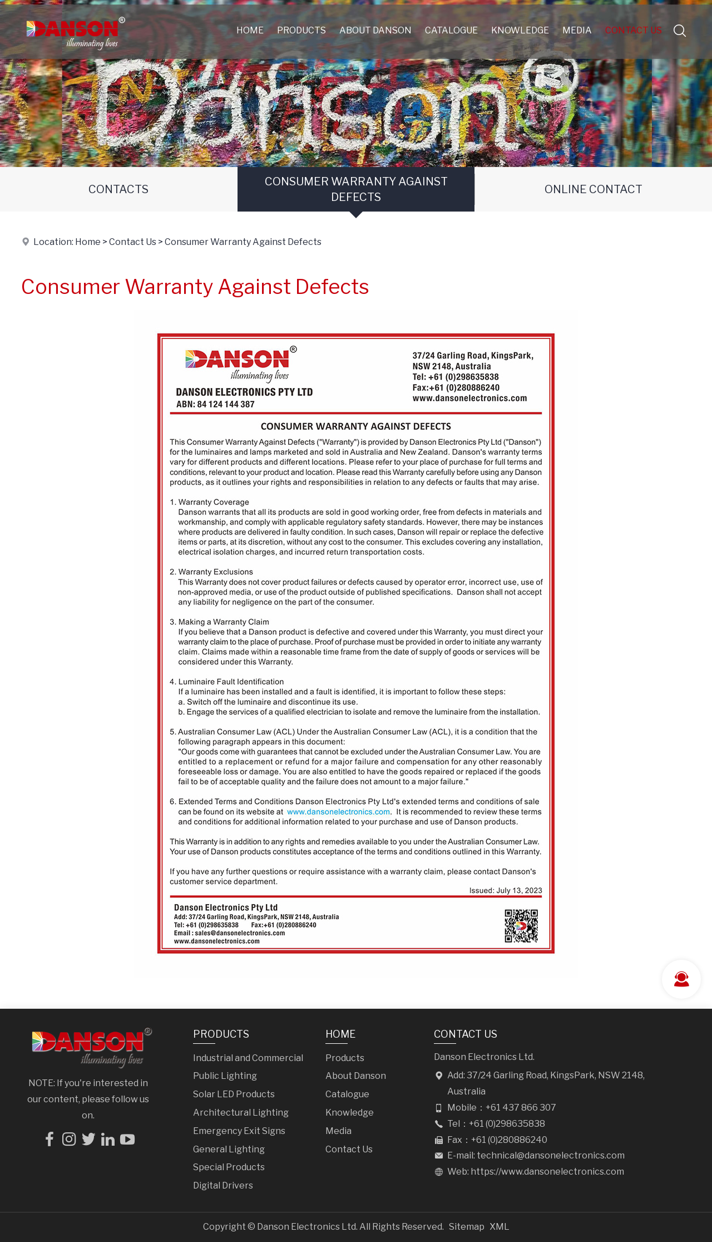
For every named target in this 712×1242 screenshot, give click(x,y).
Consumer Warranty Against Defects (356, 189)
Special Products (229, 1167)
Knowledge (520, 30)
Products (301, 30)
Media (577, 30)
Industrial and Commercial (248, 1058)
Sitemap (466, 1226)
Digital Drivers (223, 1185)
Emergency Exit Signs (239, 1131)
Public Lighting (225, 1076)
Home (250, 30)
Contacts (118, 189)
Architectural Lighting (241, 1112)
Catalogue (451, 30)
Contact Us (633, 30)
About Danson (375, 30)
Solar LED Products (234, 1094)
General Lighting (229, 1149)
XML (500, 1226)
